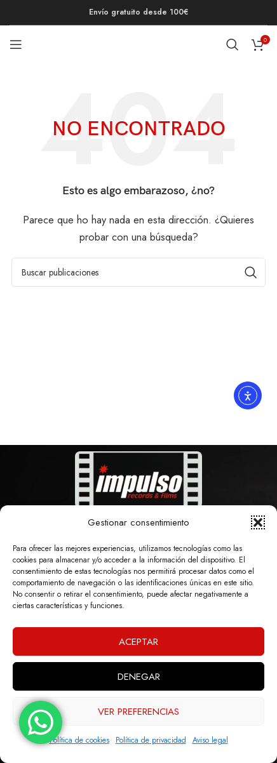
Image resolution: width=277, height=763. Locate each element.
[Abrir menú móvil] (16, 44)
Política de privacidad (151, 740)
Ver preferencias (138, 712)
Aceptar (138, 642)
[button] (258, 522)
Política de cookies (79, 740)
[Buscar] (232, 44)
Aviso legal (210, 740)
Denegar (139, 677)
